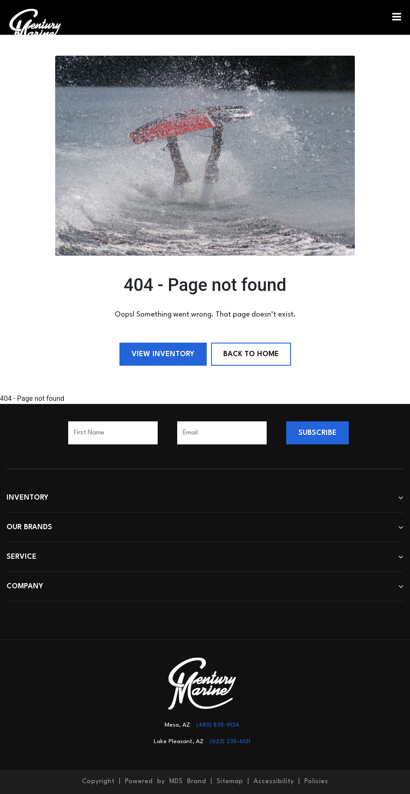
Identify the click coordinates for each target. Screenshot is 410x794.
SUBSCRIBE (317, 433)
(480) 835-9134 (217, 725)
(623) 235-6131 (230, 741)
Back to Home (251, 354)
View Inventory (163, 354)
